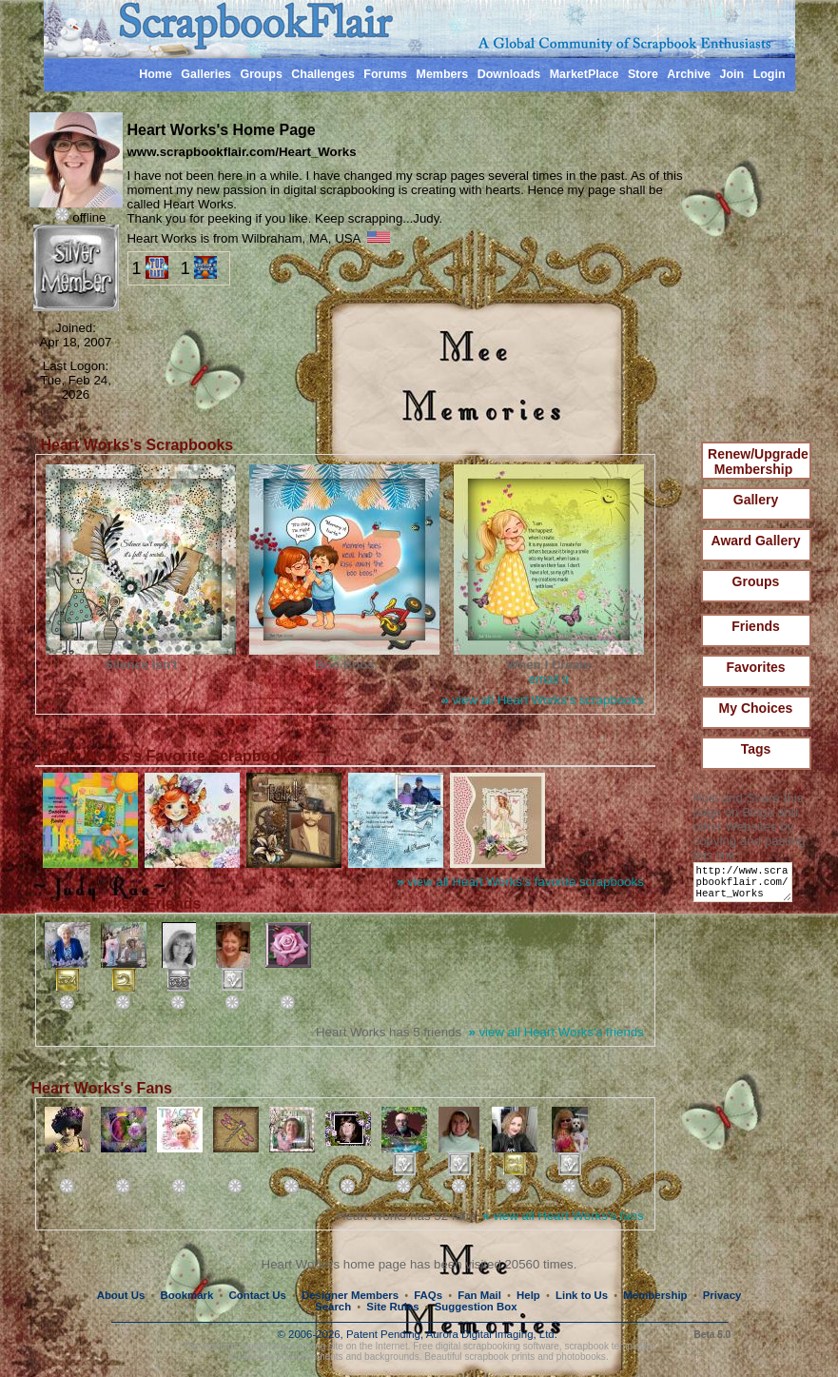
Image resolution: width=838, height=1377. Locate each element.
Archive (689, 74)
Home (155, 74)
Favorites (755, 667)
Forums (385, 74)
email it (549, 679)
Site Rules (392, 1306)
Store (643, 74)
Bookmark (187, 1295)
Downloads (509, 74)
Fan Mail (479, 1295)
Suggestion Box (476, 1306)
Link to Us (581, 1295)
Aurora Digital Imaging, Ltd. (491, 1334)
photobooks (581, 1356)
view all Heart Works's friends (555, 1032)
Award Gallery (756, 540)
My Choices (756, 708)
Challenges (323, 74)
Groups (261, 74)
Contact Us (257, 1295)
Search (333, 1306)
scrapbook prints (499, 1356)
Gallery (755, 499)
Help (528, 1295)
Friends (755, 626)
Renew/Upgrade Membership (758, 461)
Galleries (206, 74)
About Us (121, 1295)
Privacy (722, 1295)
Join (732, 74)
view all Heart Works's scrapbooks (542, 700)
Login (769, 74)
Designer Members (350, 1295)
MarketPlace (584, 74)
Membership (655, 1295)
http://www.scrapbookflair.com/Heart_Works (746, 886)
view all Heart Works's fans (563, 1216)
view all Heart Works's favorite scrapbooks (520, 882)
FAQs (428, 1295)
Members (443, 74)
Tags (756, 749)
